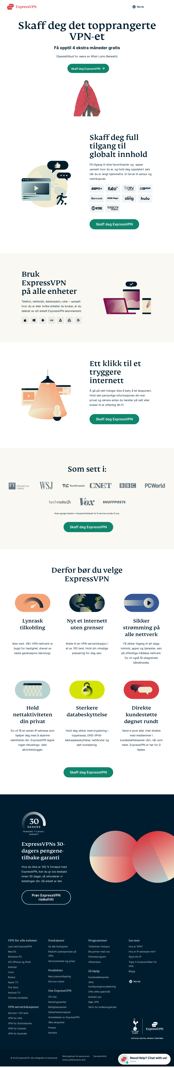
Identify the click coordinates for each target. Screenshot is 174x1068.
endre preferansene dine (73, 1061)
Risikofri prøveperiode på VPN (62, 955)
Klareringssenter (57, 1003)
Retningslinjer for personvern (76, 1057)
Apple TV (13, 983)
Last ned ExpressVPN (20, 947)
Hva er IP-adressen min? (142, 952)
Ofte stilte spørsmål (99, 993)
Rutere (11, 978)
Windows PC (15, 958)
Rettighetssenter (57, 1008)
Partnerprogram (97, 958)
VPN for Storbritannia (20, 1024)
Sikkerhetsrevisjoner (59, 1013)
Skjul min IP (135, 958)
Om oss (52, 998)
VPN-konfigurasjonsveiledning (102, 985)
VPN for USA (15, 1019)
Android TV (14, 994)
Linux (11, 973)
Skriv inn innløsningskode (102, 1008)
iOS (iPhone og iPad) (19, 963)
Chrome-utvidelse (18, 999)
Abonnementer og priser (61, 962)
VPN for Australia (17, 1034)
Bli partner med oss (99, 952)
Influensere (94, 963)
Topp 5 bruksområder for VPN (143, 965)
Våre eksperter (56, 1023)
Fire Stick (13, 988)
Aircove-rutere (56, 982)
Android (12, 968)
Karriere (52, 1034)
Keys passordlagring (59, 977)
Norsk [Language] (140, 6)
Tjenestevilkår (100, 1057)
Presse (52, 1028)
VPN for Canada (17, 1029)
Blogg (132, 972)
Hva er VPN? (136, 947)
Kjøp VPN (93, 1003)
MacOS (12, 952)
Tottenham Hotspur (99, 947)
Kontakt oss (94, 998)
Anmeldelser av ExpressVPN (64, 1018)
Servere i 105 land (18, 1014)
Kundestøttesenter (98, 978)
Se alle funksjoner (58, 947)
